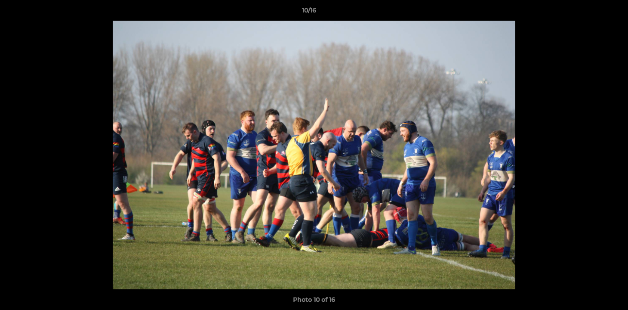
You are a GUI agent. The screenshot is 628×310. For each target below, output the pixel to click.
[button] (592, 12)
